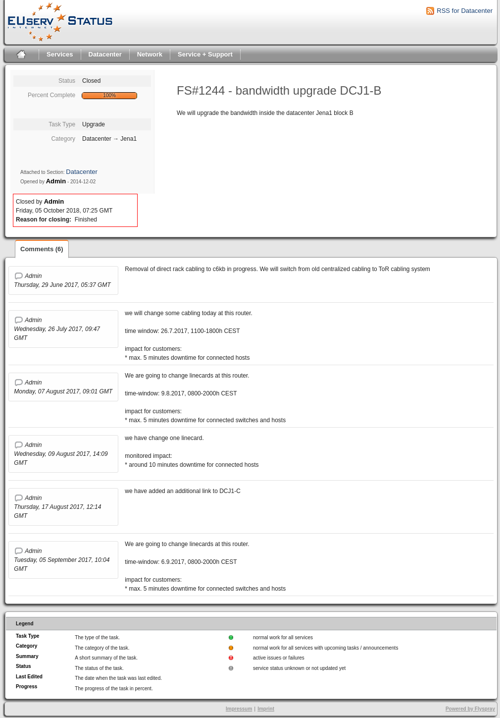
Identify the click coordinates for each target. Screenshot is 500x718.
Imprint (265, 709)
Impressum (239, 709)
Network (149, 54)
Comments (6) (41, 249)
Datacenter (105, 54)
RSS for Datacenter (465, 10)
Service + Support (205, 54)
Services (60, 54)
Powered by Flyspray (470, 709)
